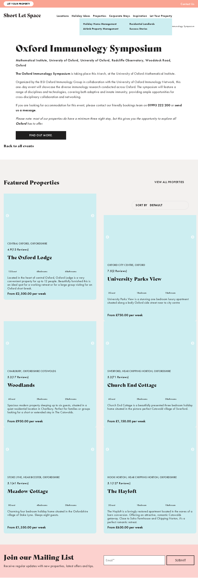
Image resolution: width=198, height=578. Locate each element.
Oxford (21, 123)
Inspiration (140, 16)
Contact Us (187, 4)
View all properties (169, 182)
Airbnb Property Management (100, 28)
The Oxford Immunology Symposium (43, 73)
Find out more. (41, 135)
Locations (63, 16)
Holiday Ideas (81, 16)
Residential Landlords (142, 24)
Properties (99, 16)
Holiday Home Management (100, 24)
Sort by (141, 205)
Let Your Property (18, 3)
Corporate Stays (119, 16)
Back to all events (19, 145)
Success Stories (138, 28)
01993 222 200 (159, 105)
